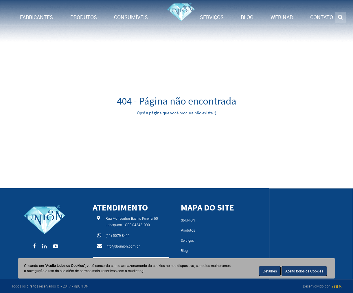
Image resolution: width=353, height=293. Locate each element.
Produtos (188, 230)
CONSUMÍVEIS (131, 17)
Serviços (187, 240)
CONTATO (321, 17)
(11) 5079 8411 (118, 235)
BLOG (247, 17)
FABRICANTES (36, 17)
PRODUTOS (83, 17)
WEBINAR (282, 17)
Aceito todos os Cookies (304, 271)
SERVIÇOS (212, 17)
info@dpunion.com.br (123, 246)
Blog (184, 250)
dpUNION (188, 220)
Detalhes (270, 271)
